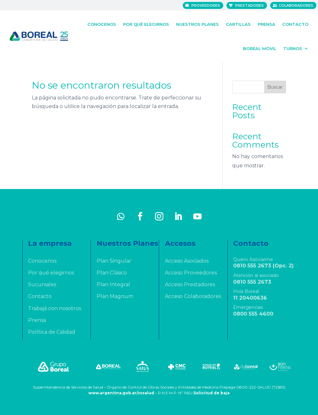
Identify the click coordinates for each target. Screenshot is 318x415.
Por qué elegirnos (146, 23)
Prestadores (249, 5)
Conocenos (101, 23)
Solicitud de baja (211, 392)
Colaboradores (296, 5)
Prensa (266, 23)
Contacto (295, 23)
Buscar (275, 87)
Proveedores (206, 5)
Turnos (292, 47)
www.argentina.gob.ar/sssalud (121, 392)
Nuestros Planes (197, 23)
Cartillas (238, 23)
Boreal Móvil (259, 47)
